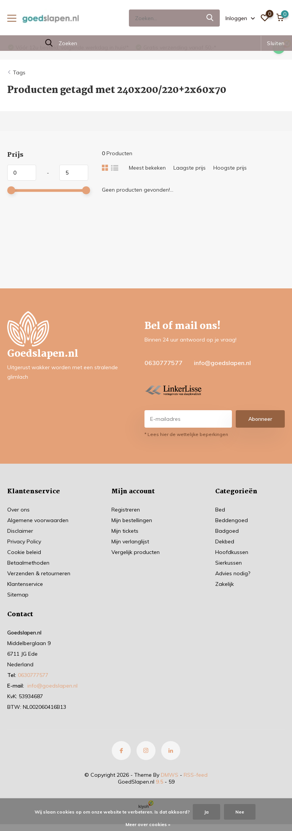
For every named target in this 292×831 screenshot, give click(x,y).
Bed (220, 509)
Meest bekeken (147, 167)
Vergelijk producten (135, 552)
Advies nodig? (232, 573)
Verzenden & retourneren (38, 573)
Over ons (18, 509)
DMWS (169, 774)
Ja (206, 812)
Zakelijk (224, 584)
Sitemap (18, 594)
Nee (239, 812)
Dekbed (224, 541)
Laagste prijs (189, 167)
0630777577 (163, 363)
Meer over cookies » (147, 824)
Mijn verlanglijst (130, 541)
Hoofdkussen (231, 552)
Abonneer (260, 419)
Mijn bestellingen (131, 520)
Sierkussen (228, 562)
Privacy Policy (24, 541)
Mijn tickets (124, 530)
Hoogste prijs (230, 167)
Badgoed (227, 530)
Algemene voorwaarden (37, 520)
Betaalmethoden (28, 562)
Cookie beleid (24, 552)
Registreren (125, 509)
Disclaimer (20, 530)
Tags (19, 72)
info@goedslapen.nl (222, 363)
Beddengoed (231, 520)
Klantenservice (25, 584)
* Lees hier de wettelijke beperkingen (186, 434)
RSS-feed (196, 774)
